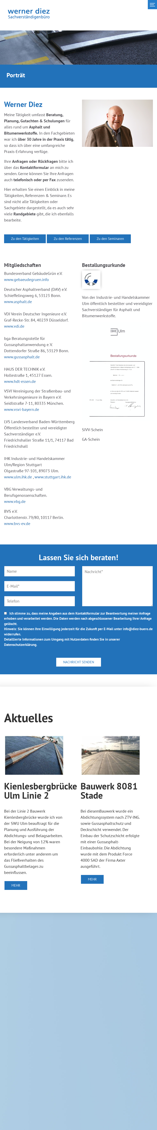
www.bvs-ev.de (17, 523)
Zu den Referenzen (68, 238)
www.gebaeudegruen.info (26, 279)
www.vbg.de (15, 501)
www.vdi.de (14, 326)
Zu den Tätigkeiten (25, 238)
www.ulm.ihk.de (18, 477)
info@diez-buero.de (138, 629)
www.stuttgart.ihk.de (53, 477)
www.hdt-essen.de (20, 381)
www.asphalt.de (18, 301)
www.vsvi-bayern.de (21, 409)
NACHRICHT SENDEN (78, 662)
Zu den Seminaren (110, 238)
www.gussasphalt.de (22, 357)
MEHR (15, 885)
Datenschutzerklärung (20, 644)
